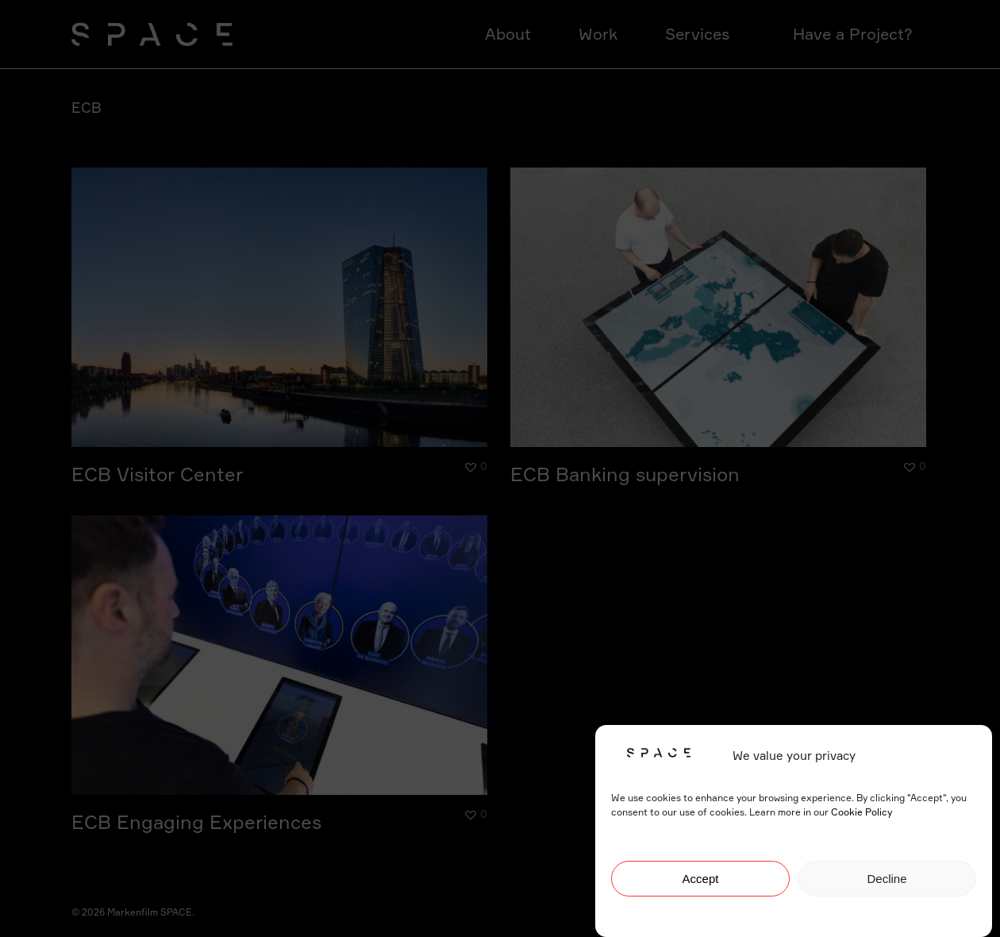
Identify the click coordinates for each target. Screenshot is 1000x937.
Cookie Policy (861, 813)
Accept (701, 880)
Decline (886, 880)
